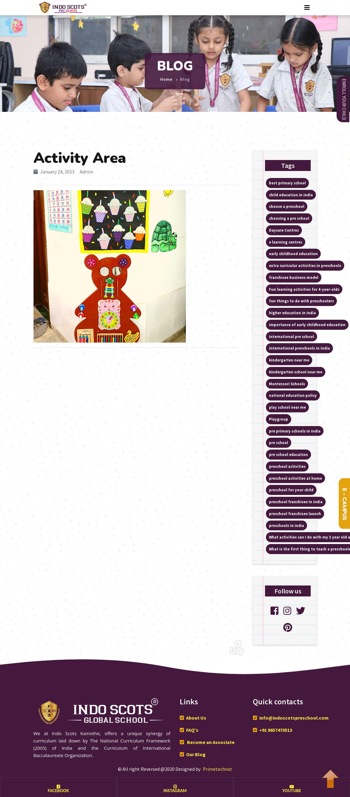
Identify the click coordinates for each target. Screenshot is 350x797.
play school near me (287, 407)
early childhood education (293, 253)
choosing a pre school (289, 218)
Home (166, 77)
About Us (196, 718)
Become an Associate (210, 742)
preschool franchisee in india (296, 501)
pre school (278, 442)
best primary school (287, 182)
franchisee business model (293, 277)
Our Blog (196, 754)
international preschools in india (299, 348)
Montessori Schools (287, 383)
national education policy (293, 395)
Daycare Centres (284, 230)
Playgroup (278, 419)
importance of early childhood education (307, 324)
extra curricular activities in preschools (305, 265)
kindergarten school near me (295, 371)
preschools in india (286, 525)
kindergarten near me (289, 360)
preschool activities (287, 466)
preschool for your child (291, 489)
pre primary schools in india (294, 431)
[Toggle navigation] (307, 7)
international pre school (291, 336)
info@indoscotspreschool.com (294, 718)
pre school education (288, 454)
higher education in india (292, 312)
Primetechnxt (217, 769)
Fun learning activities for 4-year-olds (304, 289)
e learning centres (285, 242)
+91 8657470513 (275, 730)
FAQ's (192, 730)
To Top (330, 775)
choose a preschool (286, 206)
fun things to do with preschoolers (301, 300)
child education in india (291, 194)
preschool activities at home (295, 478)
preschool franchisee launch (295, 513)
